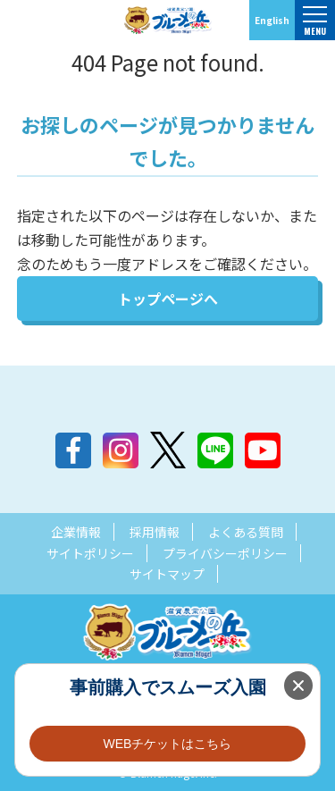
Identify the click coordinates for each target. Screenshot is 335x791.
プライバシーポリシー (225, 553)
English (272, 20)
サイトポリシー (90, 553)
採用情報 (155, 532)
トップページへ (168, 298)
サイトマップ (167, 574)
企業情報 (76, 532)
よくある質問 (245, 532)
